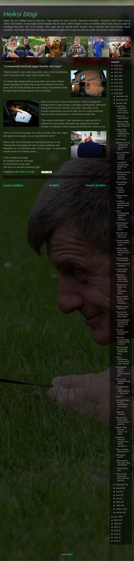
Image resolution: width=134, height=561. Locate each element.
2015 (116, 524)
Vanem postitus (95, 185)
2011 (116, 537)
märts (118, 505)
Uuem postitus (13, 185)
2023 (116, 76)
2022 (116, 79)
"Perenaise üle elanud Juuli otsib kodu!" (121, 235)
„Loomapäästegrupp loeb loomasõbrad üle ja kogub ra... (123, 404)
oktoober (120, 103)
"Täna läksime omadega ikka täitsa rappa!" (122, 314)
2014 (116, 527)
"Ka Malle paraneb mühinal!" (120, 190)
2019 (116, 90)
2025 (116, 69)
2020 (116, 86)
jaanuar (119, 512)
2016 (116, 520)
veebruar (120, 509)
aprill (118, 502)
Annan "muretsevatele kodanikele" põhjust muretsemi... (122, 215)
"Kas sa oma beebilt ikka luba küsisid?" (123, 381)
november (120, 100)
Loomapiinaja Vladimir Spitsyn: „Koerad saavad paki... (123, 371)
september (120, 485)
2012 (116, 534)
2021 (116, 83)
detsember (120, 96)
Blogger (70, 554)
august (119, 488)
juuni (118, 495)
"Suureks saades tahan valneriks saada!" (122, 243)
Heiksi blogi (20, 14)
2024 (116, 72)
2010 (116, 541)
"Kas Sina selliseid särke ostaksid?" (122, 332)
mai (117, 498)
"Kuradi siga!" (121, 139)
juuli (118, 492)
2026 (116, 66)
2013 (116, 531)
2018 (116, 93)
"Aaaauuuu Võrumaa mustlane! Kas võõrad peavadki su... (122, 441)
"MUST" (119, 397)
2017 (116, 517)
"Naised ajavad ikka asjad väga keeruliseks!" (123, 463)
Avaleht (54, 185)
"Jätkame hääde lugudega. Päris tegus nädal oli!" (123, 124)
